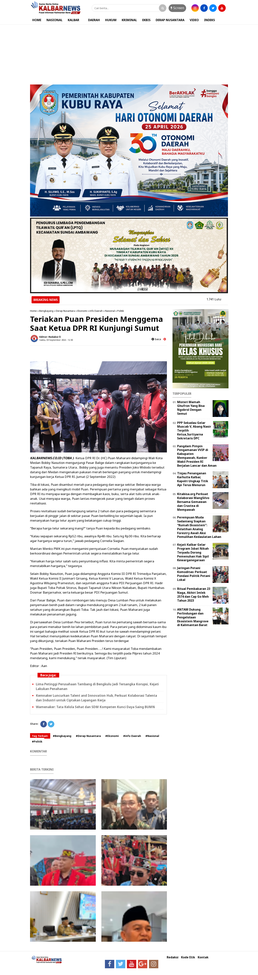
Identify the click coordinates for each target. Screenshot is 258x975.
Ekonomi (82, 310)
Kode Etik (188, 957)
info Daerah (96, 310)
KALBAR (73, 20)
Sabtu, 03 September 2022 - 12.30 (56, 339)
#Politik (37, 741)
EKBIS (146, 20)
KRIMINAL (129, 20)
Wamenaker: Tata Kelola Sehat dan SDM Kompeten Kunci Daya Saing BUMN (95, 707)
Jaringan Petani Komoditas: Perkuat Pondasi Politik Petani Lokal (193, 574)
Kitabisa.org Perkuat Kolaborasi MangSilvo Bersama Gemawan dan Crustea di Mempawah (193, 502)
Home (33, 310)
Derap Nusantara (65, 310)
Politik (120, 310)
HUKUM (110, 20)
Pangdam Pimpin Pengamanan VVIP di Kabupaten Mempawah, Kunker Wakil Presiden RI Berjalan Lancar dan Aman (197, 456)
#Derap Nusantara (88, 736)
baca (156, 339)
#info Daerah (132, 736)
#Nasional (152, 736)
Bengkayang (46, 310)
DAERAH (94, 20)
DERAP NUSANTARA (170, 20)
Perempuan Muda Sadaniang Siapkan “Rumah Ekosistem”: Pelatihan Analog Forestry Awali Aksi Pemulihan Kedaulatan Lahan (199, 527)
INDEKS (209, 20)
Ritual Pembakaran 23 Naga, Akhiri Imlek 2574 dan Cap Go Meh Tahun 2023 (193, 594)
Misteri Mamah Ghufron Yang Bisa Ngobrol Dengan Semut (191, 408)
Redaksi (172, 957)
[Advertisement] (129, 53)
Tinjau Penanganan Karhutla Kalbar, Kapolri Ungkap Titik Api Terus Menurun (192, 479)
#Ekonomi (112, 736)
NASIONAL (54, 20)
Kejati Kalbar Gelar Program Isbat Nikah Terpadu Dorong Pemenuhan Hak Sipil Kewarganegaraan (193, 552)
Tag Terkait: (40, 736)
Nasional (110, 310)
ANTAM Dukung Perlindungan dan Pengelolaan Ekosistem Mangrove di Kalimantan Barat (193, 617)
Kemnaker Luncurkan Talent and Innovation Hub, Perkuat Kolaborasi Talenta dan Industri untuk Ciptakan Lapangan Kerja (96, 697)
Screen (177, 8)
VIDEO (194, 20)
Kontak (203, 957)
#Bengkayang (62, 736)
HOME (36, 20)
